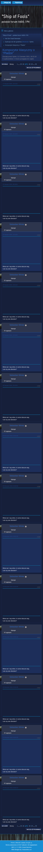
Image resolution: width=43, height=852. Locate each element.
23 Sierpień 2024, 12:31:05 (10, 234)
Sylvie (31, 42)
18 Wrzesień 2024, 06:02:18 (10, 637)
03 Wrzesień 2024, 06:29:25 (10, 435)
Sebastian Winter (17, 73)
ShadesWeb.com (27, 849)
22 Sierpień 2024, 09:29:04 (10, 184)
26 (23, 64)
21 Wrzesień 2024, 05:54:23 (10, 737)
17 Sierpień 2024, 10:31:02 (10, 83)
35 (36, 64)
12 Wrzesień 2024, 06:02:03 (10, 536)
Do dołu (5, 64)
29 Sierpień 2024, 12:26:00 (10, 335)
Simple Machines (27, 847)
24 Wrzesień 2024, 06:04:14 (10, 787)
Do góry (5, 826)
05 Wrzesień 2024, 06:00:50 (10, 486)
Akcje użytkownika (34, 67)
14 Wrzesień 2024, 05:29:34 (10, 586)
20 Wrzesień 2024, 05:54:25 (10, 687)
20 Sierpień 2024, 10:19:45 (10, 134)
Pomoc (13, 842)
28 (29, 64)
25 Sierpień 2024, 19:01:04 (10, 285)
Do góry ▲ (29, 842)
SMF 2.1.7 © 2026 (16, 847)
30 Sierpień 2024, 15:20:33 (10, 385)
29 (32, 64)
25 (21, 64)
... (19, 64)
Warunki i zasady (20, 842)
